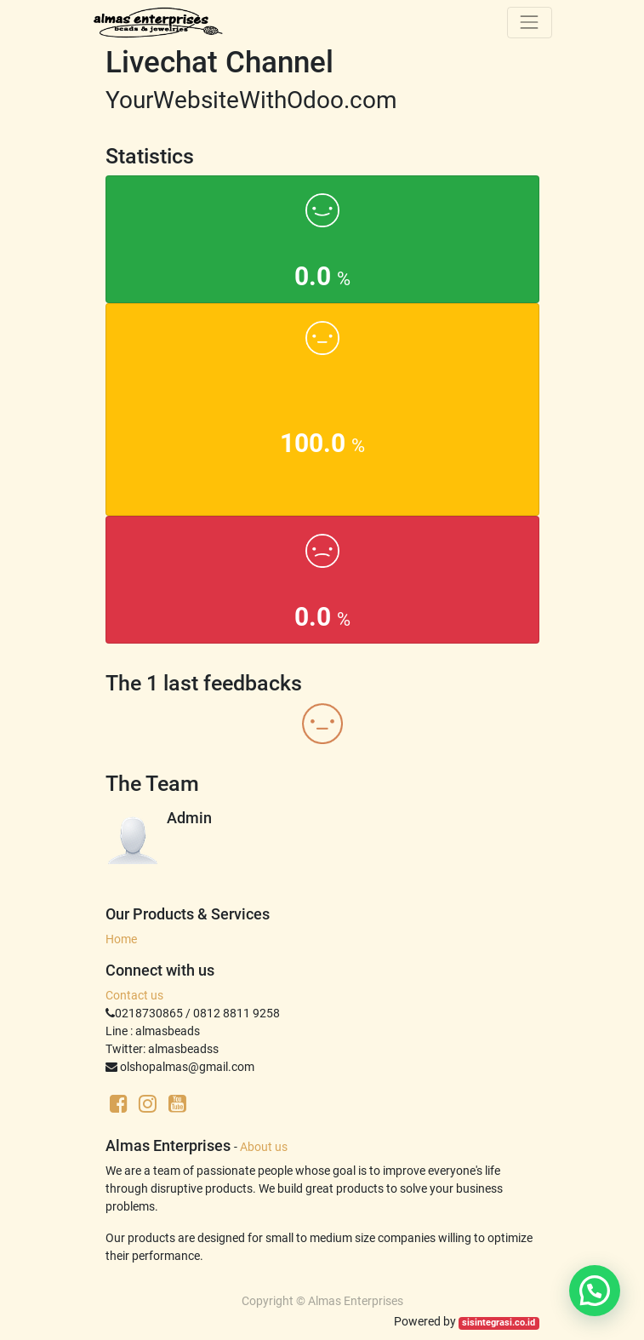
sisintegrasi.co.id (498, 1322)
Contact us (134, 995)
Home (121, 939)
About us (264, 1147)
